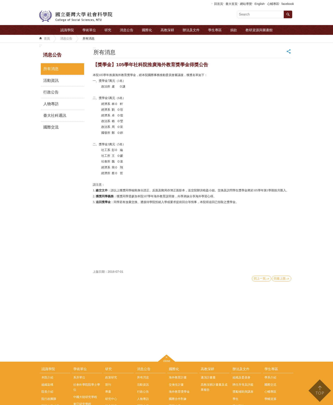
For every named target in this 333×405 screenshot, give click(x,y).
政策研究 (111, 377)
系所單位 (79, 377)
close (166, 360)
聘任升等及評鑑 (243, 384)
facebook (288, 4)
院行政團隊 (48, 399)
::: (40, 45)
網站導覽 (246, 4)
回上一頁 (260, 278)
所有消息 (89, 38)
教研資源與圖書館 (259, 30)
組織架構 (47, 384)
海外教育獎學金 (179, 391)
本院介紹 (47, 377)
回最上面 (280, 278)
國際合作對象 (178, 399)
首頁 (47, 38)
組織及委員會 (241, 377)
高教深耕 (167, 30)
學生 (235, 399)
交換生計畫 (176, 384)
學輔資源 (270, 399)
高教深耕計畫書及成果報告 (214, 387)
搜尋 (288, 14)
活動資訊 (51, 80)
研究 (107, 30)
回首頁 (218, 4)
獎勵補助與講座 (243, 391)
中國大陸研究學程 (85, 397)
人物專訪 (51, 104)
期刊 (108, 384)
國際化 (147, 30)
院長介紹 (47, 391)
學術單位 (89, 30)
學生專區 (215, 30)
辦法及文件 (191, 30)
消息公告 (126, 30)
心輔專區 (273, 4)
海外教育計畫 (178, 377)
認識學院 (67, 30)
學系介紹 (270, 377)
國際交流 (51, 127)
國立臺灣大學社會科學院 (75, 16)
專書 (108, 391)
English (259, 4)
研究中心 (111, 399)
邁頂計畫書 (208, 377)
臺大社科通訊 (54, 115)
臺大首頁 (231, 4)
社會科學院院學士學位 (86, 387)
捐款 (233, 30)
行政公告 (51, 92)
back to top (319, 390)
